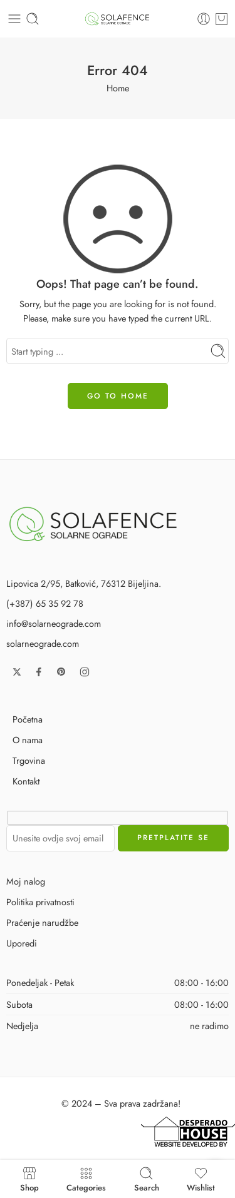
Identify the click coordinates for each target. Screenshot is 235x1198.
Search (146, 1179)
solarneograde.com (42, 643)
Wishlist (201, 1179)
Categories (86, 1179)
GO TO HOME (118, 396)
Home (118, 87)
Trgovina (29, 760)
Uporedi (21, 943)
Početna (28, 719)
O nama (28, 739)
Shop (29, 1179)
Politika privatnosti (40, 901)
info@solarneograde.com (53, 623)
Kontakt (26, 781)
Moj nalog (25, 881)
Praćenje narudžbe (42, 922)
